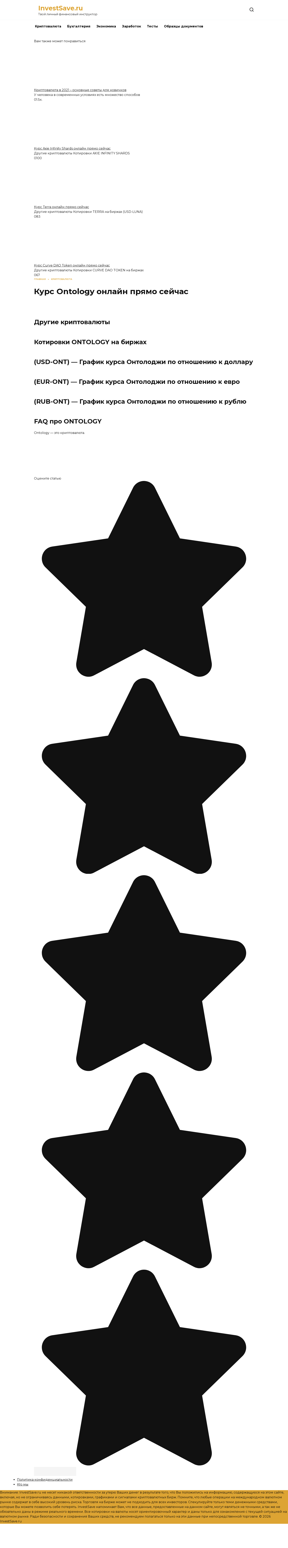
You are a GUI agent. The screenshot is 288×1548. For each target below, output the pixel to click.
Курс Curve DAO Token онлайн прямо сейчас (72, 265)
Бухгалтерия (78, 26)
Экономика (106, 26)
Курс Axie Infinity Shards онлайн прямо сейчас (72, 148)
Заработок (131, 26)
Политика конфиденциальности (45, 1480)
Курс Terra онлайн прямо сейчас (61, 207)
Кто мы (22, 1484)
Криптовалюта (48, 26)
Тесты (152, 26)
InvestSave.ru (60, 8)
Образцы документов (183, 26)
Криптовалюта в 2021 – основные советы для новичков (80, 90)
